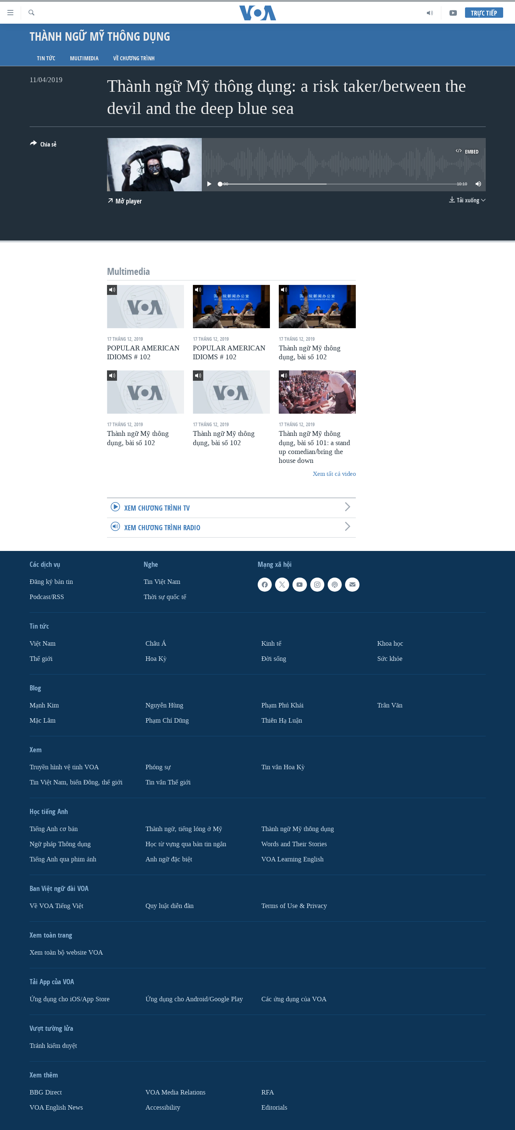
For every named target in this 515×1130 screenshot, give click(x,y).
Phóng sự (158, 767)
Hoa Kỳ (156, 659)
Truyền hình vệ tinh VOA (64, 767)
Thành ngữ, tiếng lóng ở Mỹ (184, 829)
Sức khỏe (389, 659)
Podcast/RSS (47, 597)
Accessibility (163, 1107)
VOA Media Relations (175, 1092)
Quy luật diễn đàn (170, 906)
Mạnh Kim (44, 705)
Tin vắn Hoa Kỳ (283, 767)
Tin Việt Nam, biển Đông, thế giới (76, 782)
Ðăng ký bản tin (51, 582)
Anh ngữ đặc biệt (169, 859)
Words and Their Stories (294, 844)
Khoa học (390, 643)
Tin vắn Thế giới (168, 782)
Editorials (274, 1107)
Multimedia (84, 58)
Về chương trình (134, 58)
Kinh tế (271, 643)
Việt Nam (43, 643)
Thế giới (41, 659)
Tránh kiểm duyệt (53, 1046)
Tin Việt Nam (162, 582)
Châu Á (156, 643)
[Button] (43, 146)
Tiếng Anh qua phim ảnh (63, 859)
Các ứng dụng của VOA (294, 999)
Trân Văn (389, 705)
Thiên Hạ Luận (281, 720)
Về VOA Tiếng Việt (56, 906)
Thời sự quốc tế (165, 597)
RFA (267, 1092)
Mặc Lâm (43, 720)
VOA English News (56, 1107)
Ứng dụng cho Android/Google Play (194, 999)
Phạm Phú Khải (282, 705)
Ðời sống (273, 659)
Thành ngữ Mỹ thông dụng (297, 829)
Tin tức (46, 58)
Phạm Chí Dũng (167, 720)
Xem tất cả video (334, 474)
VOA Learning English (292, 859)
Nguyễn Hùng (164, 705)
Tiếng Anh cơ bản (54, 829)
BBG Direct (46, 1092)
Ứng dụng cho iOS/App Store (70, 999)
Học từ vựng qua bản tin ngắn (186, 844)
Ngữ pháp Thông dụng (60, 844)
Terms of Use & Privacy (294, 906)
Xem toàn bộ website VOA (66, 952)
